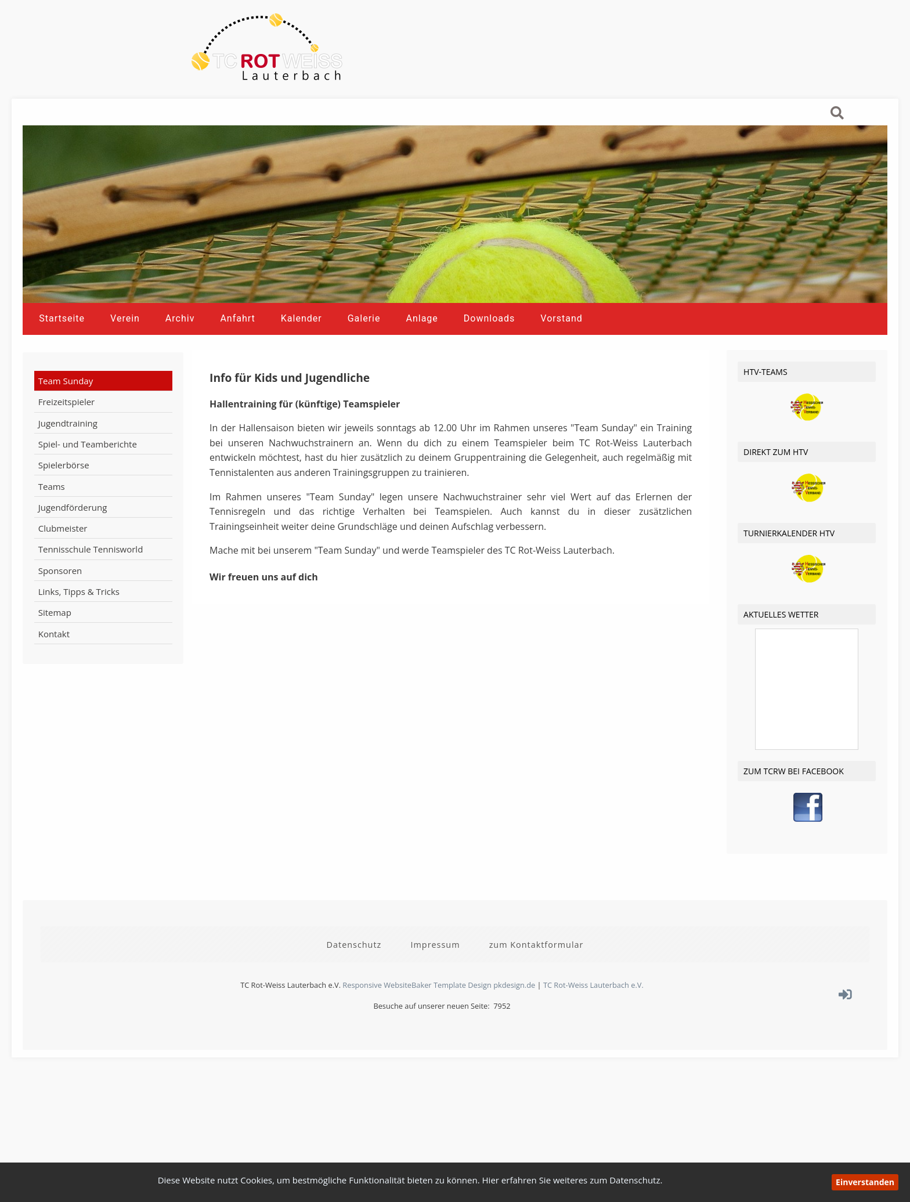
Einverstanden (865, 1181)
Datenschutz (354, 981)
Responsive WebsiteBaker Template (404, 1022)
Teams (51, 532)
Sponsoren (60, 616)
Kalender (301, 364)
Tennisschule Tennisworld (90, 595)
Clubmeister (63, 574)
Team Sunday (65, 427)
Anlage (422, 364)
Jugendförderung (72, 554)
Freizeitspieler (66, 448)
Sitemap (54, 659)
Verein (125, 364)
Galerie (364, 364)
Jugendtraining (68, 469)
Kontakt (54, 679)
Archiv (180, 364)
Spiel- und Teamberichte (87, 490)
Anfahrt (237, 364)
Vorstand (561, 364)
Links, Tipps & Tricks (79, 638)
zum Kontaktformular (536, 981)
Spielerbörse (63, 511)
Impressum (435, 981)
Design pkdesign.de (501, 1022)
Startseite (62, 364)
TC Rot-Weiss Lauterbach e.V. (593, 1022)
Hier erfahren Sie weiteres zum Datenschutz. (572, 1180)
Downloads (489, 364)
